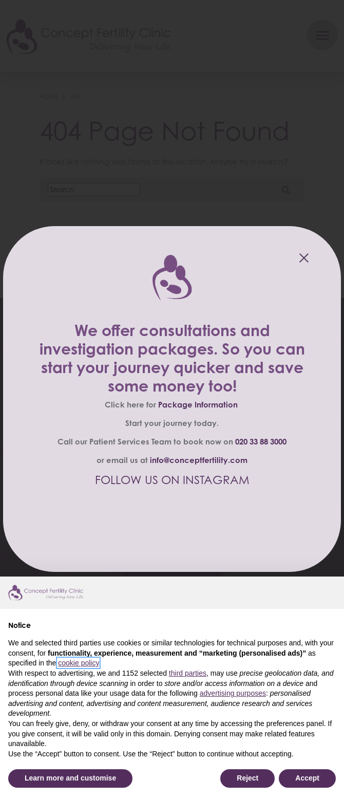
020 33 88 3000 (260, 442)
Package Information (198, 405)
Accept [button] (307, 778)
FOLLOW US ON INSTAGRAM (172, 480)
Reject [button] (247, 778)
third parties (187, 673)
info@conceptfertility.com (198, 460)
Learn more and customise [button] (70, 778)
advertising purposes (233, 693)
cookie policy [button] (78, 663)
